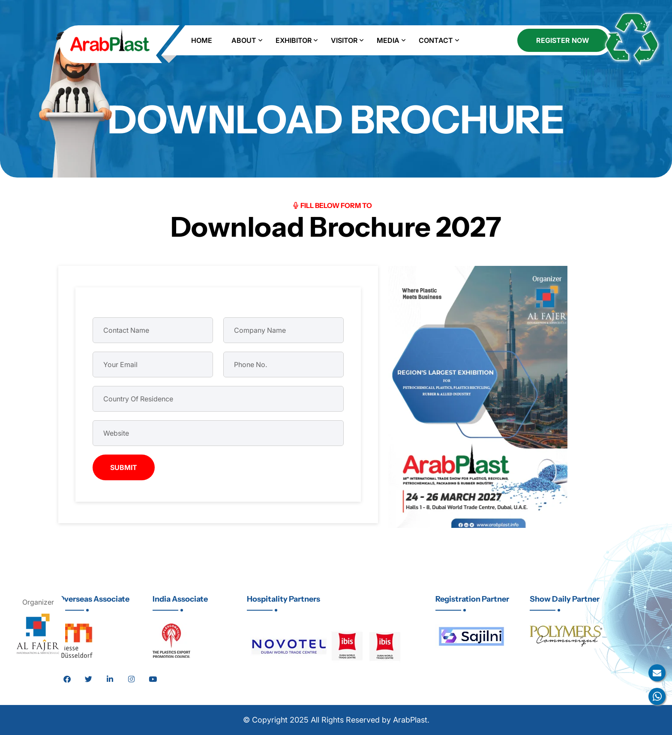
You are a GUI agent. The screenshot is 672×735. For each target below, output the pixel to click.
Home (201, 40)
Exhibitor (294, 40)
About (243, 40)
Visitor (344, 40)
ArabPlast (410, 719)
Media (388, 40)
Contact (436, 40)
